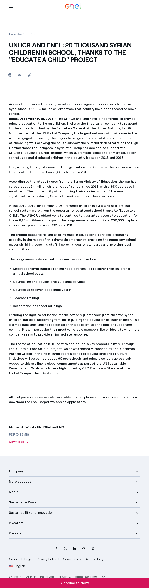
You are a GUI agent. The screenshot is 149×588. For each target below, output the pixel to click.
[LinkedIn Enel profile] (74, 548)
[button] (10, 5)
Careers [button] (15, 533)
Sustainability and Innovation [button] (31, 513)
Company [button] (16, 471)
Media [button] (13, 492)
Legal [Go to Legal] (28, 559)
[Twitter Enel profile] (65, 548)
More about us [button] (20, 481)
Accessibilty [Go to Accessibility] (94, 559)
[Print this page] (9, 75)
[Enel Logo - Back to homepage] (73, 6)
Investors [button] (16, 523)
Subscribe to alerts (75, 583)
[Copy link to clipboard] (29, 75)
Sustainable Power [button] (23, 502)
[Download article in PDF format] (74, 442)
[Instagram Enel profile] (92, 548)
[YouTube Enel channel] (83, 548)
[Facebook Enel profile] (56, 548)
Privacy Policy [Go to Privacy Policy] (47, 559)
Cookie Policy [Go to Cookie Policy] (71, 559)
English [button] (17, 566)
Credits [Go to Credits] (14, 559)
